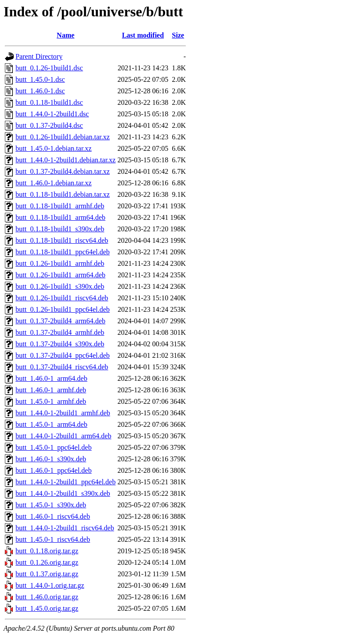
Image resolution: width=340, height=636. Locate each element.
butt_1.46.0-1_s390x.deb (50, 459)
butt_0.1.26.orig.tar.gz (46, 562)
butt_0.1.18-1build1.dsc (49, 102)
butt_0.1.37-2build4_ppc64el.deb (62, 355)
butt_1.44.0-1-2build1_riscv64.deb (64, 528)
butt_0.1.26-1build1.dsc (49, 68)
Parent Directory (38, 56)
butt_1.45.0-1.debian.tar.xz (53, 148)
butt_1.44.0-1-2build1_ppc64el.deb (65, 482)
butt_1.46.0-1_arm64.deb (51, 378)
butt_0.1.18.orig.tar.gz (46, 551)
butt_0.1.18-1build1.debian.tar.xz (62, 194)
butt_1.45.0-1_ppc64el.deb (53, 447)
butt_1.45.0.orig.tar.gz (46, 608)
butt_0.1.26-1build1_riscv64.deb (61, 298)
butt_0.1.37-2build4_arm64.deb (60, 321)
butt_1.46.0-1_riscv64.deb (52, 516)
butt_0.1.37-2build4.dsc (49, 125)
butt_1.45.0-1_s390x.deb (50, 505)
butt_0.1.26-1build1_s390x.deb (59, 286)
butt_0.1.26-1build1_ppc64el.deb (62, 309)
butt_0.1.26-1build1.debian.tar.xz (62, 137)
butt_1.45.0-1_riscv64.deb (52, 539)
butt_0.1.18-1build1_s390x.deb (59, 229)
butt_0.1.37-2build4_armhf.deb (59, 332)
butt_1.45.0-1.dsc (40, 79)
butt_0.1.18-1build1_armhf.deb (59, 206)
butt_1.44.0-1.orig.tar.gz (49, 585)
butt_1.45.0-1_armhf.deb (50, 401)
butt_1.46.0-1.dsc (40, 91)
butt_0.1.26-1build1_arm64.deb (60, 275)
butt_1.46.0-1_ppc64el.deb (53, 470)
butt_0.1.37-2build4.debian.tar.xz (62, 171)
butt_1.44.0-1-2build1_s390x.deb (62, 493)
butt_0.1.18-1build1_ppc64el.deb (62, 252)
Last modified (143, 35)
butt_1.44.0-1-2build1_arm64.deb (63, 436)
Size (178, 35)
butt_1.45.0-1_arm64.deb (51, 424)
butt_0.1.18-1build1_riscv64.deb (61, 240)
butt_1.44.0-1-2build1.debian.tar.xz (65, 160)
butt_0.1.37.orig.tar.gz (46, 574)
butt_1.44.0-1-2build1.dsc (52, 114)
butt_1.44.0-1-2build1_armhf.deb (62, 413)
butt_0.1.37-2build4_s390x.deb (59, 344)
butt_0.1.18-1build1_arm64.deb (60, 217)
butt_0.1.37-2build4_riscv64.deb (61, 367)
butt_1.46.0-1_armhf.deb (50, 390)
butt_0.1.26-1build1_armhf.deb (59, 263)
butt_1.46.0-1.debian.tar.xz (53, 183)
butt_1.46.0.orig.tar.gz (46, 597)
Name (65, 35)
